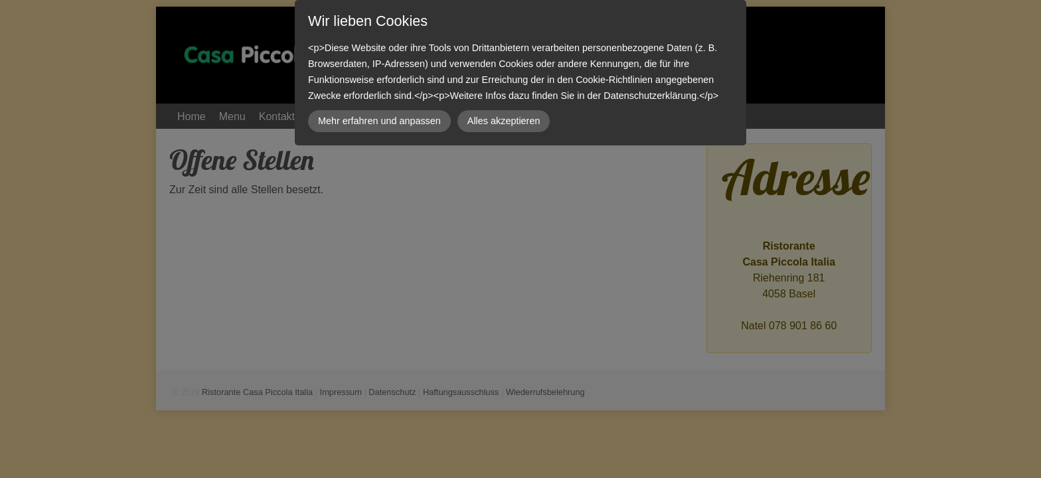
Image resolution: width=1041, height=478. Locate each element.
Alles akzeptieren (503, 121)
